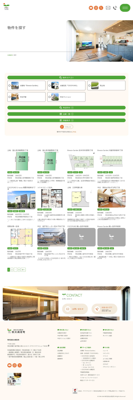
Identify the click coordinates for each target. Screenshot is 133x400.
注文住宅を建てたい (86, 333)
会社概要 (60, 350)
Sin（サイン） (87, 362)
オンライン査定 (107, 335)
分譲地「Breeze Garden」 (88, 350)
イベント (105, 356)
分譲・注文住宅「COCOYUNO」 (89, 353)
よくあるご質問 (107, 358)
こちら (74, 131)
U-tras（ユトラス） (89, 367)
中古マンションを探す (63, 338)
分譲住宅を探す (61, 333)
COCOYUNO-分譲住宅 (88, 369)
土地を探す (83, 341)
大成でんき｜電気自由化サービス (90, 375)
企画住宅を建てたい (86, 335)
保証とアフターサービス (87, 380)
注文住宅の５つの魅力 (89, 358)
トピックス (106, 353)
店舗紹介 (60, 356)
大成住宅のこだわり (63, 353)
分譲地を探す (84, 338)
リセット (65, 127)
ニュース (105, 350)
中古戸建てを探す (62, 335)
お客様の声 (106, 361)
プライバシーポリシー (109, 366)
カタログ (105, 364)
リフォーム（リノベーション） (89, 377)
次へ (23, 270)
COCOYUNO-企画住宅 (88, 360)
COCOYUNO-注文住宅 (88, 356)
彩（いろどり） (87, 365)
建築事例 (60, 358)
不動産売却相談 (107, 333)
